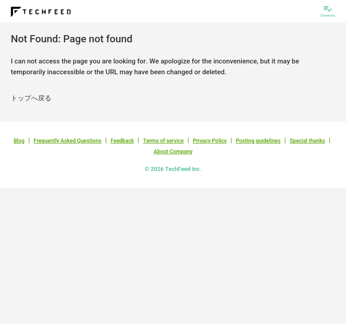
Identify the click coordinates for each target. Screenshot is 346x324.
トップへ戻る (31, 98)
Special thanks (307, 141)
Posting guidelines (258, 141)
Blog (19, 141)
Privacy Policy (210, 141)
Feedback (122, 141)
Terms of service (163, 141)
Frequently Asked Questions (68, 141)
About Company (173, 151)
